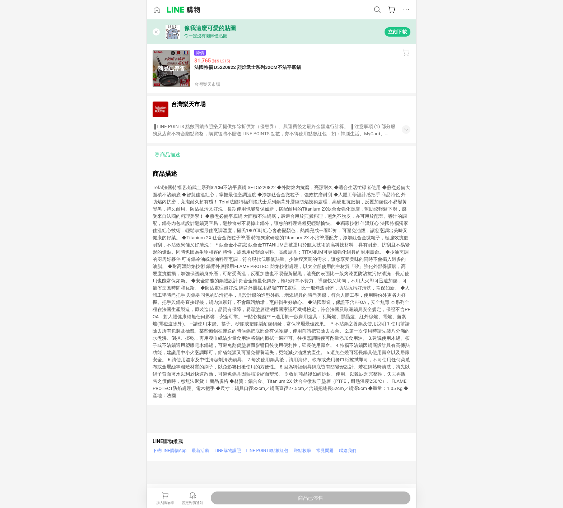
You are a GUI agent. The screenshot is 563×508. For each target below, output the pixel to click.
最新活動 (200, 450)
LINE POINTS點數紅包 (267, 450)
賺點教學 (302, 450)
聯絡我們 (347, 450)
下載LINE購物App (169, 450)
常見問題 (325, 450)
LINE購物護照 (227, 450)
